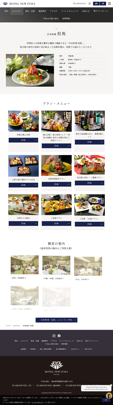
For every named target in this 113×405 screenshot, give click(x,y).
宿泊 (6, 11)
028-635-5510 (46, 385)
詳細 (23, 140)
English (89, 3)
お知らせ (86, 11)
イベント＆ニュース (69, 11)
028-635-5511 (21, 385)
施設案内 (42, 11)
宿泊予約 (96, 3)
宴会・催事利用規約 (45, 349)
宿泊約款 (32, 349)
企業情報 (23, 349)
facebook (59, 335)
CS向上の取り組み (51, 18)
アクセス (53, 11)
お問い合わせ (88, 349)
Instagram (54, 335)
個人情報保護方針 (61, 349)
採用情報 (66, 18)
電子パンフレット (100, 11)
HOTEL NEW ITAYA (19, 3)
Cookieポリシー (75, 349)
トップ (8, 326)
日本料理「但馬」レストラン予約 (56, 320)
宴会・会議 (30, 11)
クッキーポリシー (38, 402)
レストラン (17, 11)
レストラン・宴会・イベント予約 (103, 3)
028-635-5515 (75, 385)
